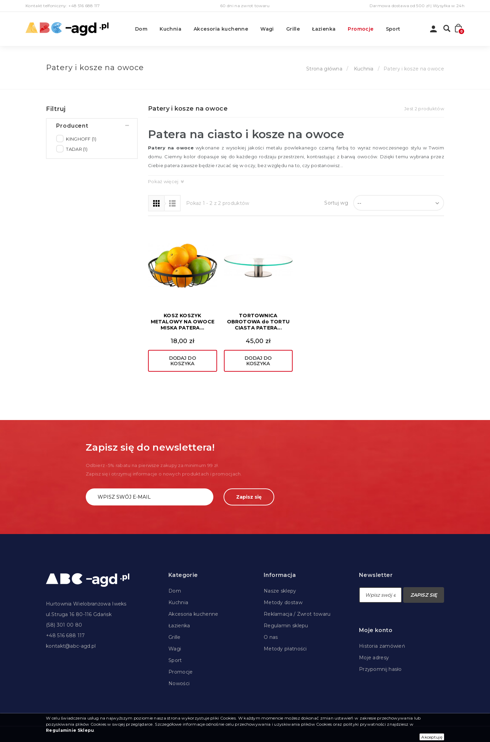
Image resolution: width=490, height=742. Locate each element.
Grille (293, 29)
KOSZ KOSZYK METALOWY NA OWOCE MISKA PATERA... (182, 321)
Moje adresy (374, 658)
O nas (271, 637)
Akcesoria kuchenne (221, 29)
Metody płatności (285, 649)
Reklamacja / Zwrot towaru (297, 614)
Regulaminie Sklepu (70, 730)
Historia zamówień (382, 646)
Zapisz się (249, 497)
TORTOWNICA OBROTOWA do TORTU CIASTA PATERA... (258, 321)
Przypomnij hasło (380, 669)
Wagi (267, 29)
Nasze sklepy (280, 591)
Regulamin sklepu (286, 626)
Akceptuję (431, 737)
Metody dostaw (283, 602)
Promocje (360, 29)
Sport (393, 29)
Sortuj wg (336, 203)
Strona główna (324, 68)
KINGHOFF (81, 142)
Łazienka (324, 29)
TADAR (76, 153)
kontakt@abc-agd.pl (71, 646)
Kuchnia (170, 29)
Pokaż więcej (163, 181)
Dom (141, 29)
